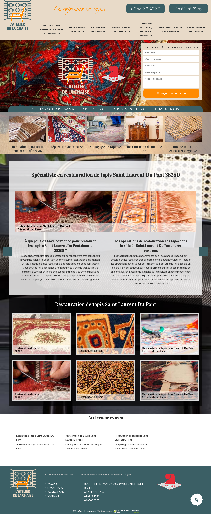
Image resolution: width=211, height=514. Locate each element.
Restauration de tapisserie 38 (170, 29)
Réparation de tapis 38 (77, 29)
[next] (203, 251)
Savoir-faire (55, 487)
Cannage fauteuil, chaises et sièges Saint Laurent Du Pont (83, 446)
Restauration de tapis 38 (196, 29)
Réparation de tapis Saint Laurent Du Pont (35, 437)
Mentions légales (105, 511)
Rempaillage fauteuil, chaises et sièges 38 (52, 29)
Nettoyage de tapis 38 (98, 29)
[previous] (7, 251)
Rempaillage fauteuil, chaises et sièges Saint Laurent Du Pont (131, 446)
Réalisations (55, 491)
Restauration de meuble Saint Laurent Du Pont (80, 437)
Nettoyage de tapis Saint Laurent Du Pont (35, 446)
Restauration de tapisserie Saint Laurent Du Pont (131, 437)
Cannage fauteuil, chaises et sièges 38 (146, 29)
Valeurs (52, 483)
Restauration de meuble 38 (121, 29)
